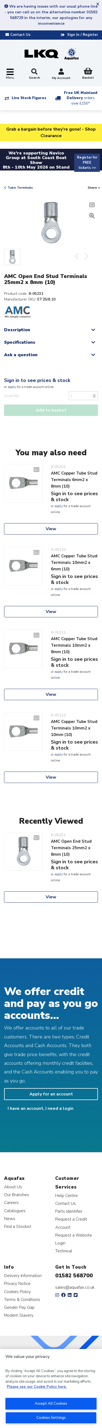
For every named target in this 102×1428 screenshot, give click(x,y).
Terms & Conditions (22, 1299)
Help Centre (66, 1195)
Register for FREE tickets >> (87, 162)
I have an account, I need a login (40, 1108)
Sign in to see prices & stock (37, 380)
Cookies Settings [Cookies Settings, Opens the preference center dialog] (51, 1417)
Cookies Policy (17, 1291)
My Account (61, 74)
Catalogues (15, 1211)
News (9, 1218)
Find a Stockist (17, 1226)
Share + (94, 187)
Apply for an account (51, 1094)
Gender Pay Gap (19, 1307)
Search (34, 74)
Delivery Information (23, 1275)
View (51, 529)
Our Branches (16, 1195)
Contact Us (65, 1203)
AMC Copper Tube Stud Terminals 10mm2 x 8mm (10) (74, 645)
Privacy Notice (17, 1283)
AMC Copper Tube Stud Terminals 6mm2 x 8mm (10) (74, 479)
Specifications (19, 342)
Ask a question (21, 355)
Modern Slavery (18, 1315)
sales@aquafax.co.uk (75, 1287)
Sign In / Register (82, 34)
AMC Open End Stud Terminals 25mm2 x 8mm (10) (71, 848)
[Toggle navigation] (10, 74)
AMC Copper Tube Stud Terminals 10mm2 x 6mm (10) (74, 562)
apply (12, 387)
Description (17, 330)
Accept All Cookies (51, 1403)
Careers (11, 1202)
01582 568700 (74, 1275)
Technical (63, 1251)
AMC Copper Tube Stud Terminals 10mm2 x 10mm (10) (74, 728)
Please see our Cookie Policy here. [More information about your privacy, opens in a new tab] (37, 1386)
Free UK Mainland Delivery (80, 98)
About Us (13, 1187)
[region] (51, 1388)
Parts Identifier (68, 1211)
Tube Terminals (20, 187)
